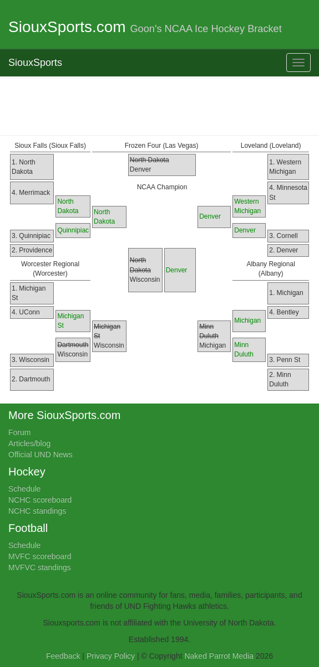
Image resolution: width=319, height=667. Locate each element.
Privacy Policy (111, 656)
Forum (19, 432)
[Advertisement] (159, 105)
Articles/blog (29, 443)
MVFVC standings (39, 567)
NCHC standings (37, 510)
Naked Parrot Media (219, 656)
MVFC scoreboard (40, 556)
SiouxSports (35, 62)
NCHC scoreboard (40, 499)
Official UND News (40, 454)
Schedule (24, 488)
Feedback (63, 656)
